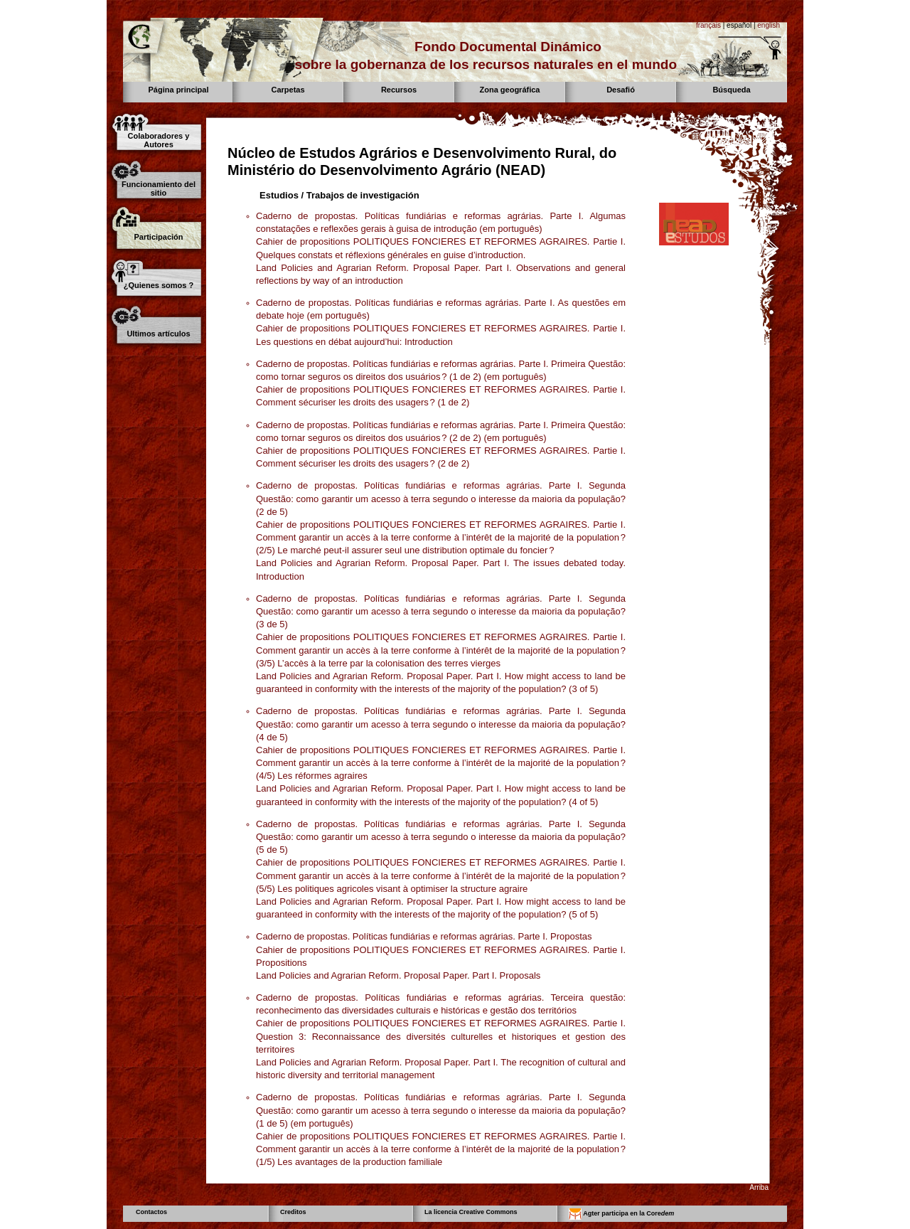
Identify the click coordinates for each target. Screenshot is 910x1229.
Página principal (179, 89)
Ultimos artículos (158, 333)
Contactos (151, 1211)
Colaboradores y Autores (159, 140)
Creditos (293, 1211)
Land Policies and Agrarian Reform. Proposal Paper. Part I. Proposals (398, 975)
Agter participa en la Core (621, 1214)
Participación (158, 237)
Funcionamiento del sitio (159, 188)
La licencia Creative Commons (471, 1211)
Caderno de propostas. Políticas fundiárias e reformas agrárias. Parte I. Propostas (424, 936)
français (708, 25)
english (768, 25)
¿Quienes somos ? (158, 285)
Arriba (759, 1187)
